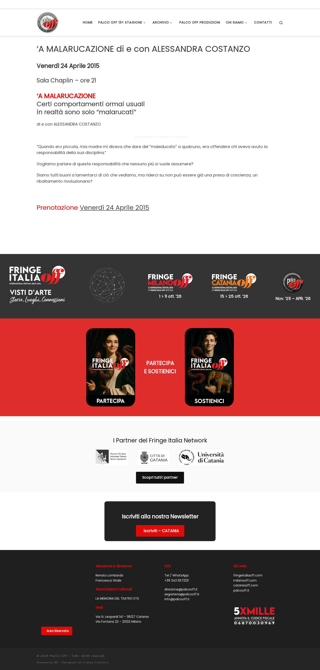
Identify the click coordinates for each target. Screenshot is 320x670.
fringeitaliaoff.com (247, 575)
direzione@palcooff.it (181, 589)
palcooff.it (241, 590)
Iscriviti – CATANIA (161, 531)
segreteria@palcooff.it (181, 594)
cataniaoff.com (245, 585)
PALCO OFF (58, 656)
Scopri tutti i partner (160, 477)
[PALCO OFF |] (48, 22)
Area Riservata (57, 631)
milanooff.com (245, 580)
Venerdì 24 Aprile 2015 (114, 207)
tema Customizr (97, 662)
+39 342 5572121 (176, 580)
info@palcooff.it (177, 599)
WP (56, 662)
